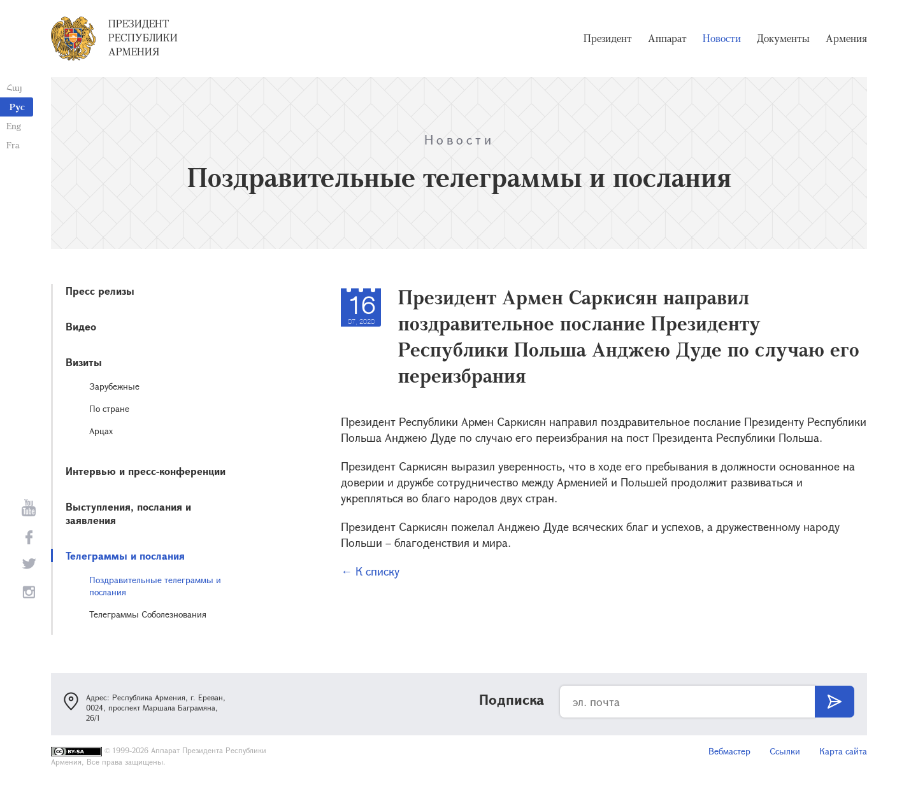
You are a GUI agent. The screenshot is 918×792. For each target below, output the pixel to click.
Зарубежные (114, 386)
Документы (783, 38)
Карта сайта (843, 751)
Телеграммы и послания (125, 555)
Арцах (101, 431)
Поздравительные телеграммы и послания (155, 586)
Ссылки (785, 751)
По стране (109, 408)
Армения (846, 38)
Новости (722, 38)
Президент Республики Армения (143, 38)
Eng (13, 126)
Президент (608, 38)
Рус (17, 107)
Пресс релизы (100, 290)
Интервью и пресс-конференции (146, 470)
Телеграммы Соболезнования (147, 614)
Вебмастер (729, 751)
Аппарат (667, 38)
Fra (13, 145)
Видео (81, 326)
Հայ (14, 87)
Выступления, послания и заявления (128, 513)
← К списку (370, 571)
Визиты (84, 362)
